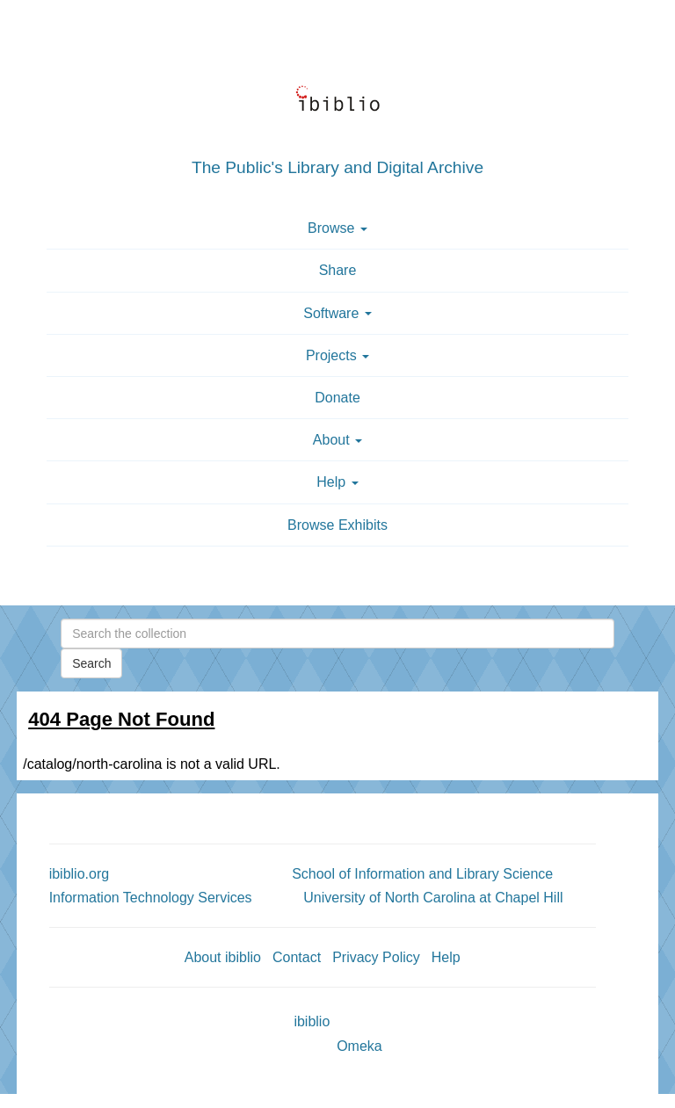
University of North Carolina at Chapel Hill (432, 897)
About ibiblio (223, 957)
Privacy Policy (376, 957)
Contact (296, 957)
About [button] (337, 439)
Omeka (359, 1046)
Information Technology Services (150, 897)
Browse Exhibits (337, 525)
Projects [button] (337, 355)
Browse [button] (337, 228)
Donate (337, 397)
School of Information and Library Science (422, 873)
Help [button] (337, 481)
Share (338, 270)
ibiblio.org (79, 873)
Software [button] (337, 313)
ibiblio (312, 1021)
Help (446, 957)
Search (91, 663)
